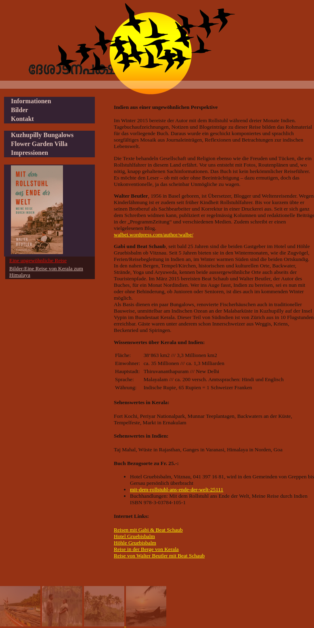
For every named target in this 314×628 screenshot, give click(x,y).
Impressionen (29, 152)
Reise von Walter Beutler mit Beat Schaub (159, 556)
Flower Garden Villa (39, 143)
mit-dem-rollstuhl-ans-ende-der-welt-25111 (176, 489)
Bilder (19, 109)
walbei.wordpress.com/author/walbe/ (153, 235)
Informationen (31, 101)
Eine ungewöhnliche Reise (38, 260)
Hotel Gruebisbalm (134, 536)
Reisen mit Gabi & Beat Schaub (148, 530)
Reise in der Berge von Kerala (146, 549)
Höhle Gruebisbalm (135, 543)
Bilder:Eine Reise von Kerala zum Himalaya (46, 271)
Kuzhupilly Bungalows (42, 134)
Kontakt (22, 118)
